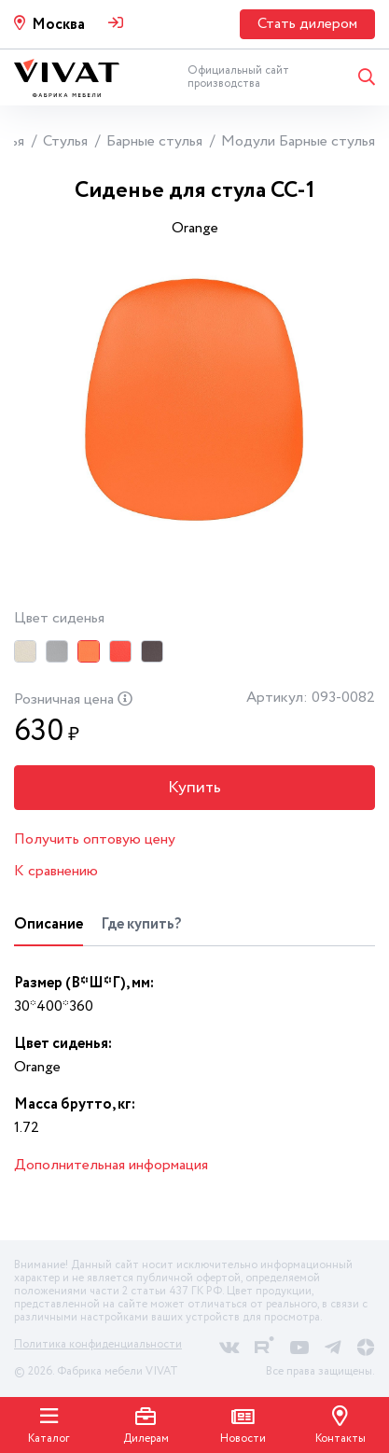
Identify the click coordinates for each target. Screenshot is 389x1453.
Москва (58, 25)
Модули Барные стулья (298, 141)
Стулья (65, 141)
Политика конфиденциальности (98, 1344)
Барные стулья (154, 141)
